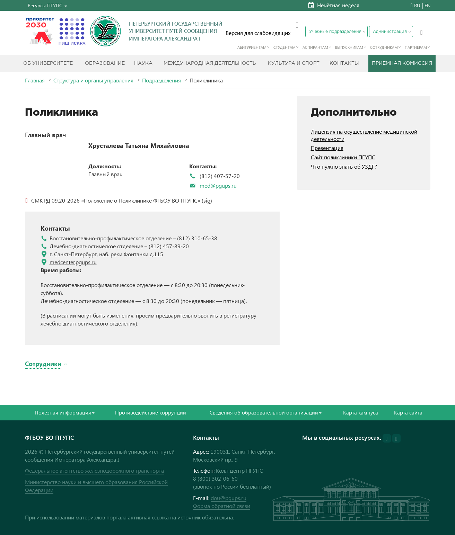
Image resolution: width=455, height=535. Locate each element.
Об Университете (48, 63)
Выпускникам (349, 47)
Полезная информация (65, 412)
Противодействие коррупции (150, 412)
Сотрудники (43, 363)
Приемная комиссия (402, 63)
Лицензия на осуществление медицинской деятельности (364, 135)
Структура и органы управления (93, 80)
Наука (143, 63)
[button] (47, 5)
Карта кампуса (360, 412)
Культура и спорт (294, 63)
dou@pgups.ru (228, 497)
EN (427, 5)
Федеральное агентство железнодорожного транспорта (94, 470)
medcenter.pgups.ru (73, 262)
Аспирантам (315, 47)
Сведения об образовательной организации (266, 412)
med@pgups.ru (218, 185)
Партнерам (416, 47)
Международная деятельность (210, 63)
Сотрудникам (384, 47)
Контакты (344, 63)
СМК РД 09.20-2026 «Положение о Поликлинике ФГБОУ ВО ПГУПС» (115, 200)
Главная (35, 80)
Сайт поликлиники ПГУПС (343, 157)
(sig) (206, 200)
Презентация (327, 147)
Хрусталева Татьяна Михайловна (138, 145)
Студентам (284, 47)
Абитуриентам (251, 47)
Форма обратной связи (221, 505)
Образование (105, 63)
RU (417, 5)
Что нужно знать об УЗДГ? (344, 166)
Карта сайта (408, 412)
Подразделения (161, 80)
